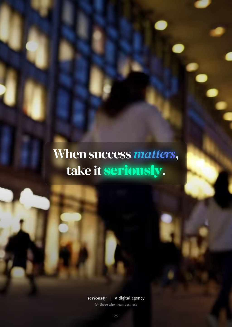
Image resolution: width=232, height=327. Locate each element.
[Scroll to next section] (116, 316)
